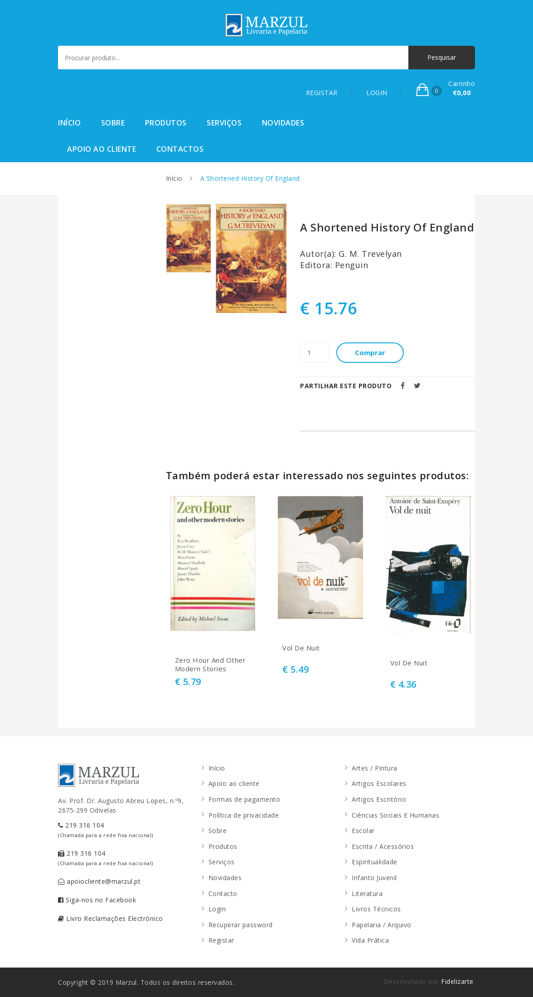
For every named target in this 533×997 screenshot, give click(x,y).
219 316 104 (105, 829)
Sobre (113, 123)
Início (69, 123)
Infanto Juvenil (374, 877)
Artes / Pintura (374, 768)
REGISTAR (322, 92)
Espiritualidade (374, 861)
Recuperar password (240, 924)
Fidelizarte (457, 981)
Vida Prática (370, 940)
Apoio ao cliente (101, 149)
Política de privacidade (243, 815)
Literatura (367, 893)
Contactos (180, 149)
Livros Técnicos (376, 909)
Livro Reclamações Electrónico (110, 918)
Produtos (166, 123)
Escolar (363, 830)
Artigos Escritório (379, 799)
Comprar (370, 352)
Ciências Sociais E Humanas (395, 815)
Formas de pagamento (244, 799)
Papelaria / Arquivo (382, 924)
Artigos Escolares (379, 783)
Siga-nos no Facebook (97, 900)
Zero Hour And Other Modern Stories (210, 665)
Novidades (283, 123)
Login (217, 909)
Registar (221, 940)
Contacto (222, 893)
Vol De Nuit (301, 648)
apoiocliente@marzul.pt (99, 881)
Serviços (224, 123)
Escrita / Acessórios (383, 846)
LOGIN (377, 92)
